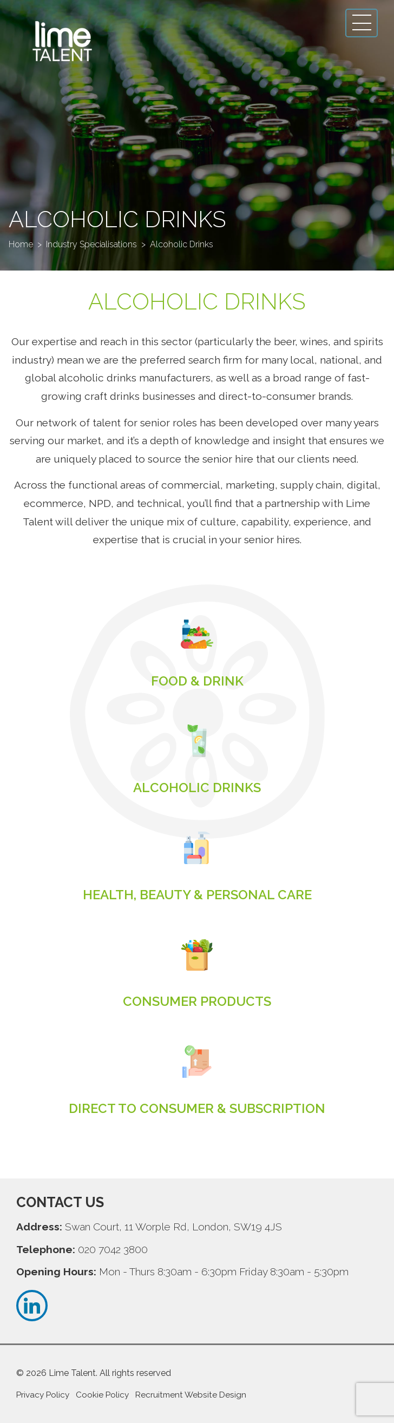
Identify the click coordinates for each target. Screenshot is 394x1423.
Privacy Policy (42, 1395)
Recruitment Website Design (190, 1395)
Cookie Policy (102, 1395)
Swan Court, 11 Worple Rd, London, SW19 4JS (173, 1227)
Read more (197, 681)
